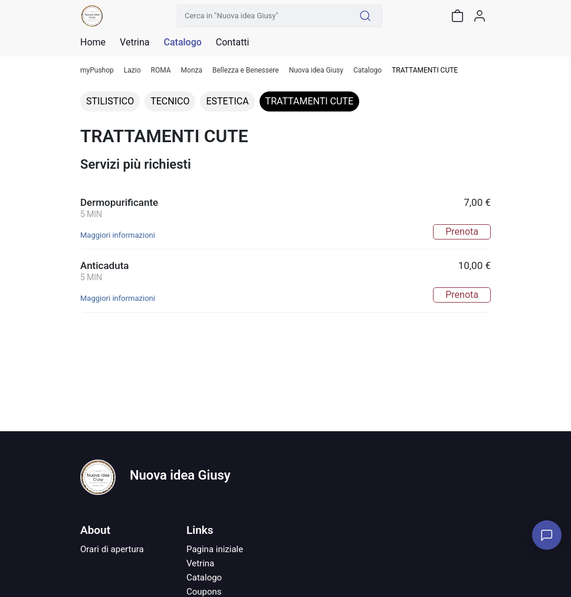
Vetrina (200, 563)
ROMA (161, 70)
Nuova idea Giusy (316, 70)
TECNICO (169, 101)
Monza (191, 70)
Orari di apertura (112, 549)
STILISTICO (110, 101)
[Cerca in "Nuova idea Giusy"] (263, 16)
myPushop (97, 70)
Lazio (132, 70)
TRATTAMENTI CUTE (309, 101)
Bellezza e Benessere (245, 70)
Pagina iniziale (214, 549)
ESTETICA (227, 101)
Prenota (461, 231)
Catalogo (182, 42)
